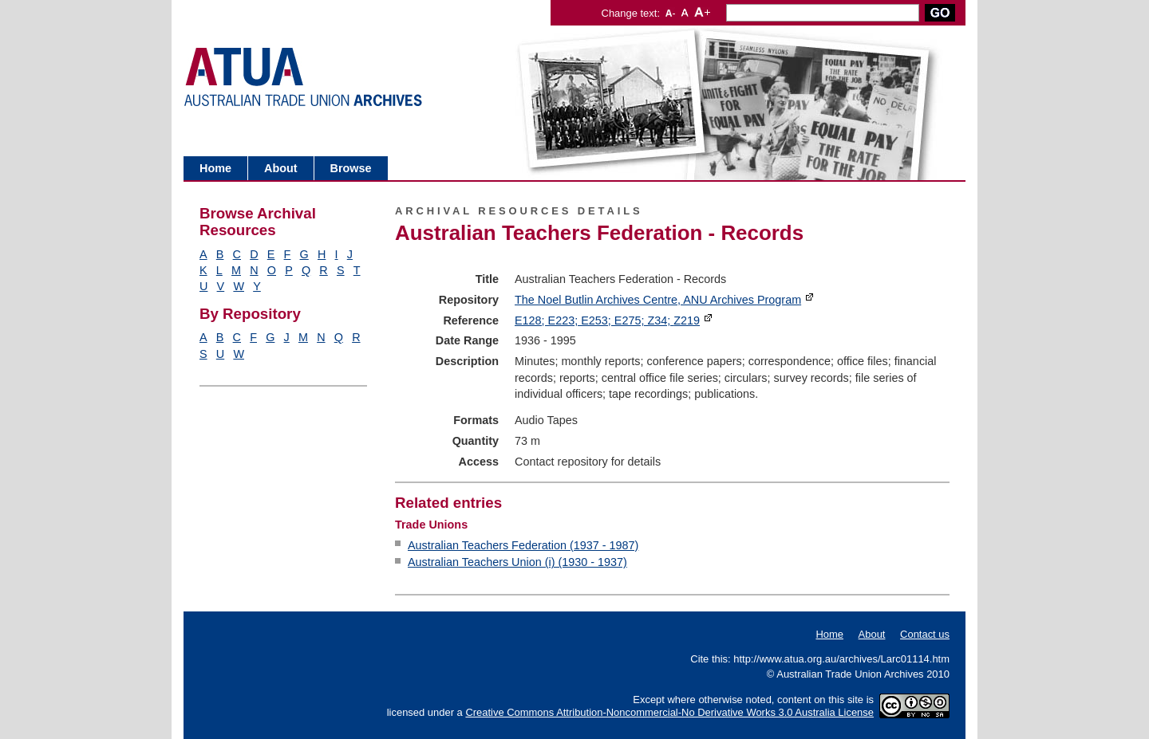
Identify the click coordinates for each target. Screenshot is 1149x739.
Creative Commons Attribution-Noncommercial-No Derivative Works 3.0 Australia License (669, 712)
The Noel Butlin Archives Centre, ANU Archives (658, 299)
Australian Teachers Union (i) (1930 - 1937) (517, 562)
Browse (351, 168)
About (281, 168)
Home (215, 168)
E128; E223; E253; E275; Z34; (607, 320)
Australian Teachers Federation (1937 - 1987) (523, 545)
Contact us (925, 634)
